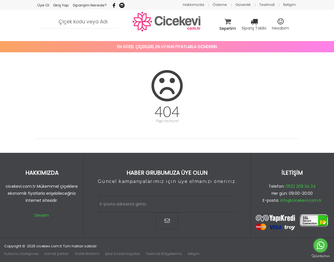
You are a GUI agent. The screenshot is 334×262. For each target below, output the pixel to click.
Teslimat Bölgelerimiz (164, 253)
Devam (42, 215)
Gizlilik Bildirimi (86, 253)
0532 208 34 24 (301, 186)
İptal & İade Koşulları (122, 253)
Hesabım (280, 28)
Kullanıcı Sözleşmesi (21, 253)
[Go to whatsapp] (320, 245)
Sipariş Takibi (254, 28)
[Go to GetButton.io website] (321, 256)
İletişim (193, 253)
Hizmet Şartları (56, 253)
